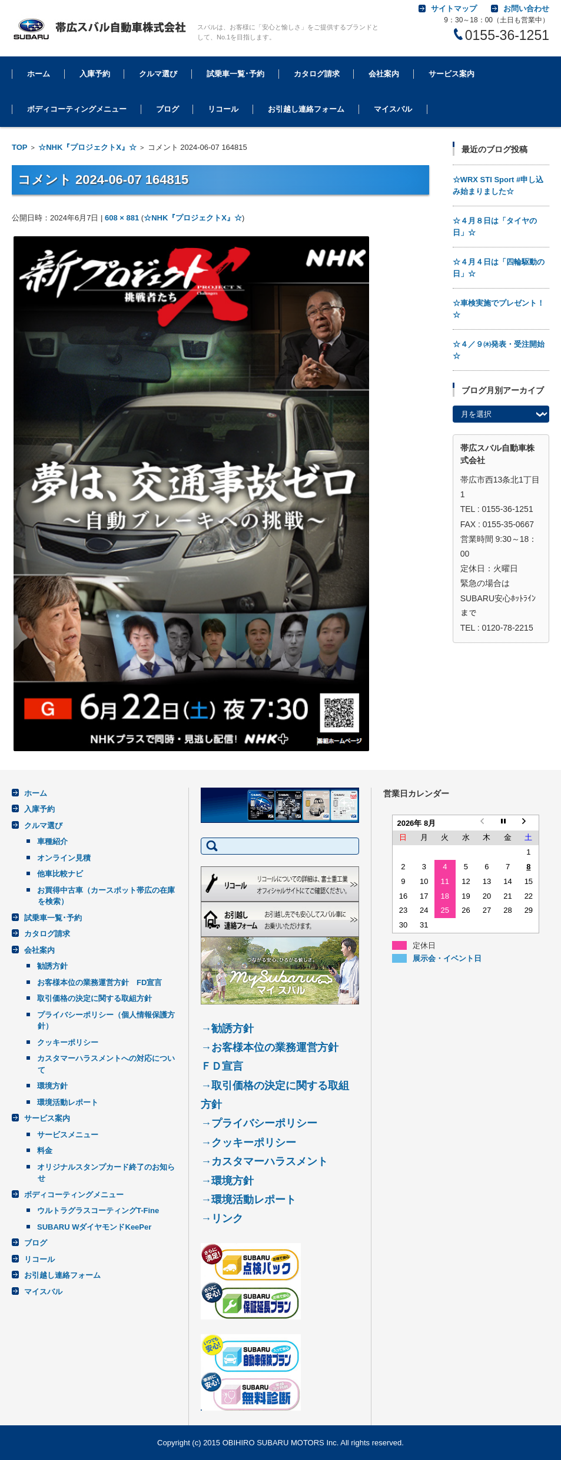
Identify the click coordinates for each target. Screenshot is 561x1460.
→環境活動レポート (248, 1199)
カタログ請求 (317, 73)
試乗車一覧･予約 (235, 73)
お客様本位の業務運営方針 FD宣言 (99, 982)
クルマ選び (158, 73)
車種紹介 (52, 841)
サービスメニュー (67, 1134)
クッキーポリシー (67, 1042)
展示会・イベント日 (447, 957)
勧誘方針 (52, 966)
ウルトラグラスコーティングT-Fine (98, 1210)
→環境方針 (227, 1181)
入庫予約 (94, 73)
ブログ (167, 109)
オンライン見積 (64, 857)
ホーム (38, 73)
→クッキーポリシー (248, 1142)
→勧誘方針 (227, 1028)
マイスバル (393, 109)
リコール (223, 109)
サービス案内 (451, 73)
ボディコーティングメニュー (77, 109)
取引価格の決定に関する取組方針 (94, 998)
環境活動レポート (67, 1102)
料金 (44, 1150)
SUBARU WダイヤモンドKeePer (94, 1227)
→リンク (222, 1218)
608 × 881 (122, 217)
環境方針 (52, 1085)
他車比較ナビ (60, 873)
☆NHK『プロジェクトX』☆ (87, 147)
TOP (20, 147)
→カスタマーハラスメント (264, 1161)
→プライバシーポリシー (259, 1123)
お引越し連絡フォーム (306, 109)
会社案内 (384, 73)
